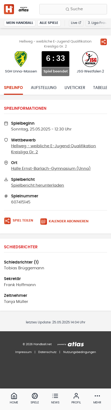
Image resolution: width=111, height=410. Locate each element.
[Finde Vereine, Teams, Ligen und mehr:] (73, 9)
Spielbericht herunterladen (37, 185)
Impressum (23, 352)
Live (76, 23)
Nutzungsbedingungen (79, 352)
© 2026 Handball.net (37, 344)
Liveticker (75, 88)
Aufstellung (44, 88)
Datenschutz (47, 352)
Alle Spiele (49, 23)
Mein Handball (19, 23)
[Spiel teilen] (103, 42)
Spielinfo (13, 88)
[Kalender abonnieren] (66, 221)
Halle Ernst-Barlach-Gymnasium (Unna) (51, 169)
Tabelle (100, 88)
